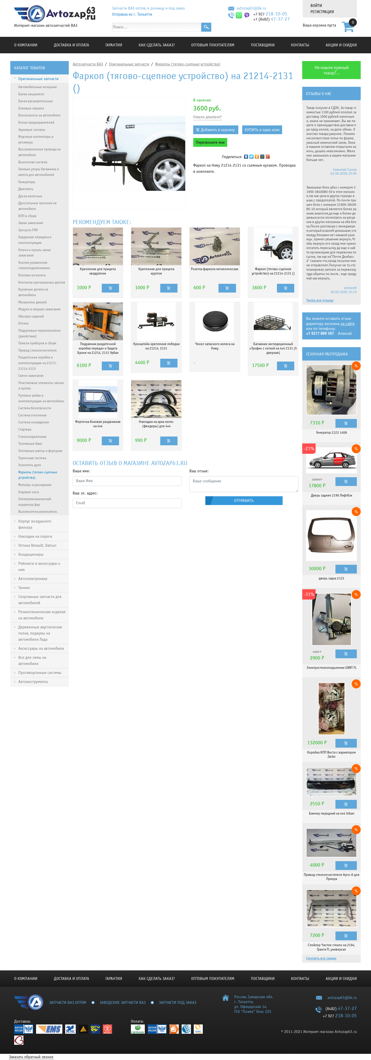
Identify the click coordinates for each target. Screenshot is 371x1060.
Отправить (244, 500)
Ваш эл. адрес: (85, 493)
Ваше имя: (81, 471)
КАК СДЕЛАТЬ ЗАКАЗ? (157, 45)
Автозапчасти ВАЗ (88, 64)
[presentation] (112, 522)
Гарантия (113, 45)
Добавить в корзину (218, 129)
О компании (25, 45)
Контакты (300, 45)
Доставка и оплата (71, 45)
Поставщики (263, 45)
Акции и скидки (341, 45)
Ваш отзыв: (199, 471)
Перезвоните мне (210, 142)
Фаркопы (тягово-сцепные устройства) (187, 64)
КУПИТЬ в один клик (262, 129)
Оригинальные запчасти (129, 64)
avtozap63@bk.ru (251, 8)
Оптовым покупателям (212, 45)
